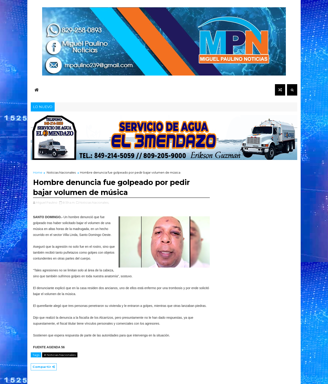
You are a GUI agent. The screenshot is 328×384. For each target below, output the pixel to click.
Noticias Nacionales (61, 172)
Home (37, 172)
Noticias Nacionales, (94, 202)
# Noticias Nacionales (60, 355)
